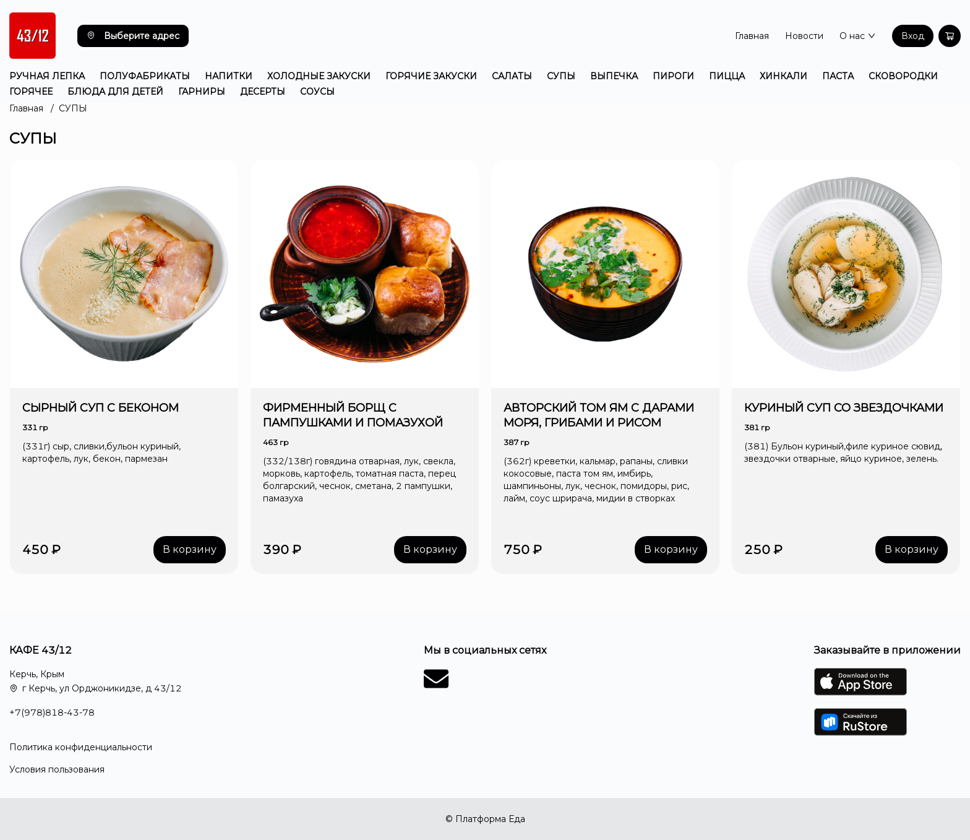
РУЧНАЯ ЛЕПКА (47, 76)
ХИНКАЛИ (783, 76)
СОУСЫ (317, 91)
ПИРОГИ (673, 76)
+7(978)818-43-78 (52, 712)
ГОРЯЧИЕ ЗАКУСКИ (431, 76)
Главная (752, 35)
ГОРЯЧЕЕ (31, 91)
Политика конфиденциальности (80, 747)
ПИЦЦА (727, 76)
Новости (804, 35)
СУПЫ (561, 76)
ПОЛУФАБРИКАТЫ (145, 76)
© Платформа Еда (485, 819)
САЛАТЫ (512, 76)
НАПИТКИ (228, 76)
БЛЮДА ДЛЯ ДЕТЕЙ (115, 91)
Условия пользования (57, 769)
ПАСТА (838, 76)
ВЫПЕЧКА (614, 76)
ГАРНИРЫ (201, 91)
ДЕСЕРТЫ (262, 91)
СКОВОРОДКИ (903, 76)
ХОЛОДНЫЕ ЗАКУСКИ (319, 76)
